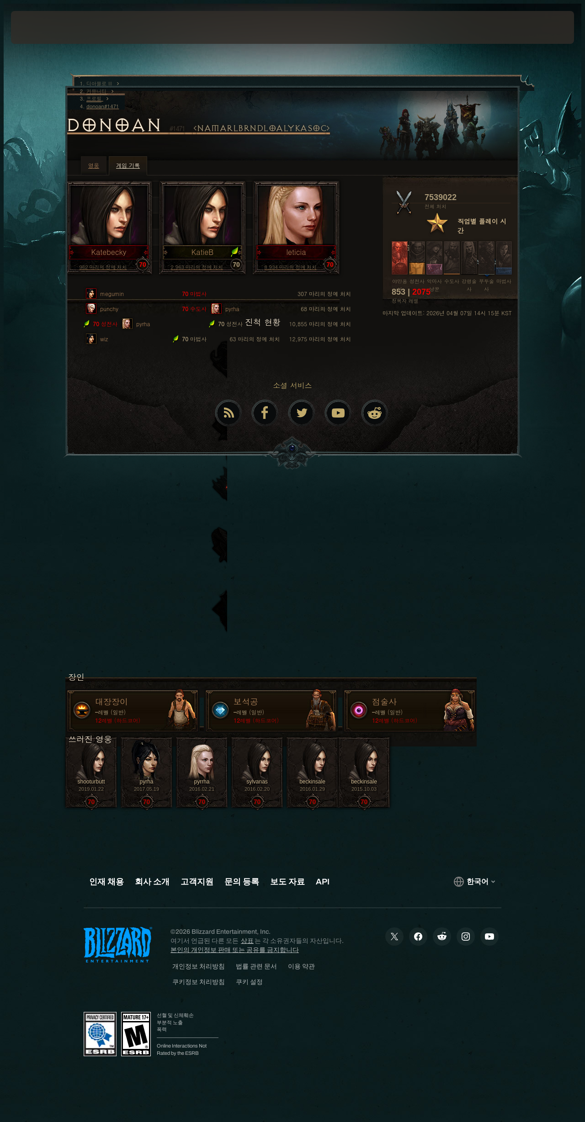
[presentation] (39, 27)
